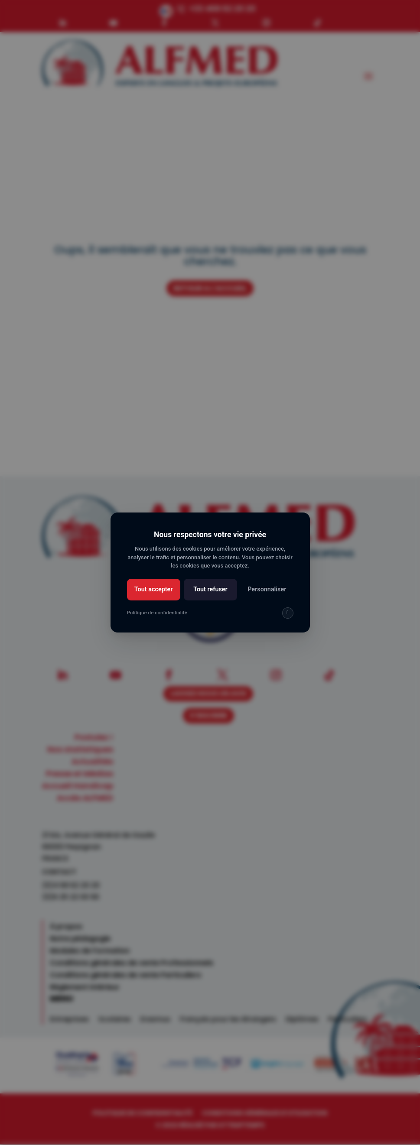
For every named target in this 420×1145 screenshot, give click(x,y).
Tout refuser (210, 589)
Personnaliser (266, 589)
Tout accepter (153, 589)
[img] (287, 613)
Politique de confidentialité (157, 613)
